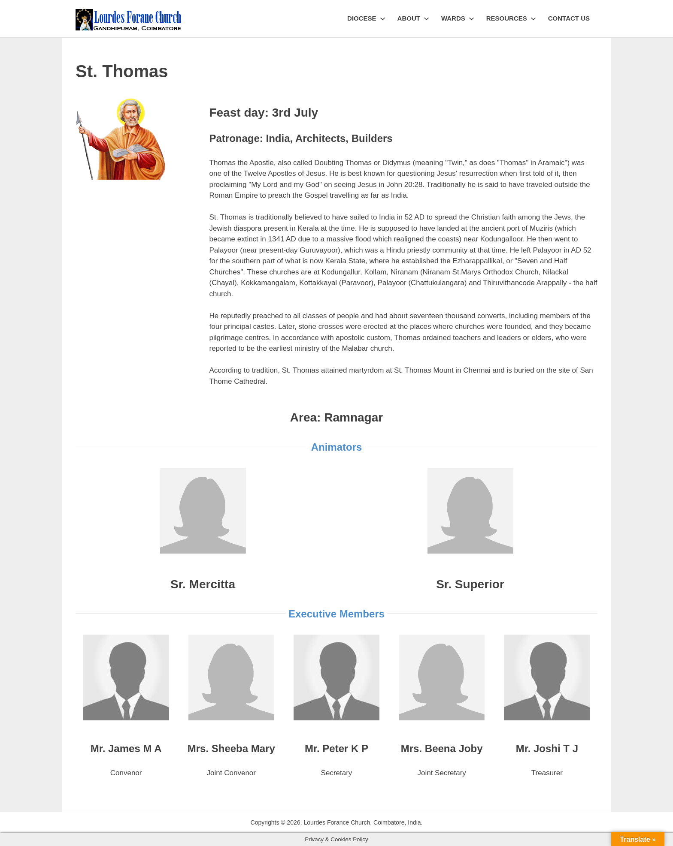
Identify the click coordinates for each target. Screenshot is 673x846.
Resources (511, 18)
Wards (457, 18)
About (413, 18)
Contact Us (569, 18)
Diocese (366, 18)
